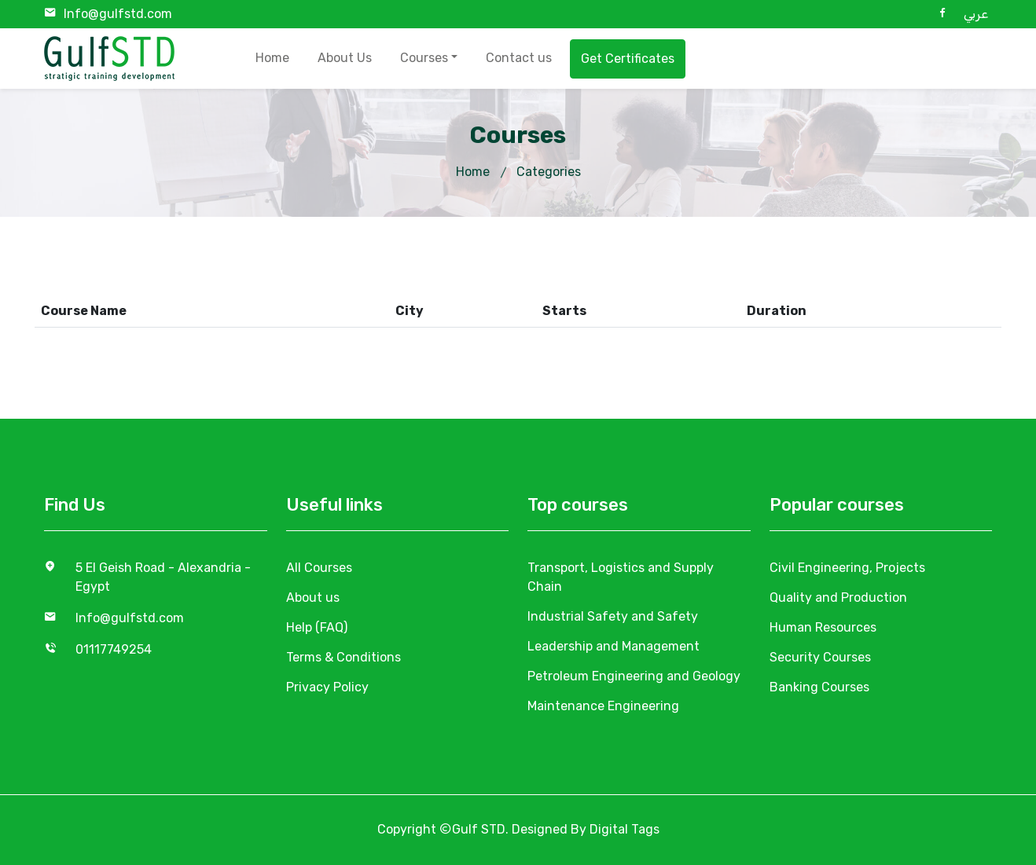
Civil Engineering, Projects (847, 567)
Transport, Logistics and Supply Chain (620, 577)
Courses (424, 57)
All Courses (319, 567)
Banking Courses (819, 687)
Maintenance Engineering (603, 705)
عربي (976, 13)
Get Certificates (627, 58)
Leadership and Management (613, 646)
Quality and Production (838, 597)
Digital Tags (624, 829)
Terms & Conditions (343, 657)
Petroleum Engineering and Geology (633, 676)
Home (272, 57)
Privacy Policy (327, 687)
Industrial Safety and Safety (612, 616)
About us (313, 597)
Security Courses (820, 657)
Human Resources (823, 627)
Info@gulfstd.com (118, 13)
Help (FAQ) (316, 627)
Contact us (519, 57)
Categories (548, 171)
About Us (345, 57)
